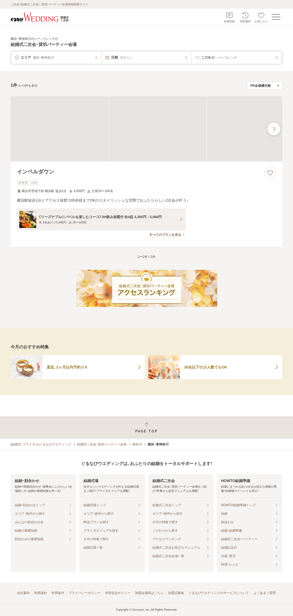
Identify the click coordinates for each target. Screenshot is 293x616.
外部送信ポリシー (117, 593)
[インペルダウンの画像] (146, 129)
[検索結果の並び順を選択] (264, 85)
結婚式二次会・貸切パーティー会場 (101, 444)
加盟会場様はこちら (149, 593)
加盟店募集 (176, 593)
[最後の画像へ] (274, 129)
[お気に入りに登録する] (270, 173)
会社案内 (23, 593)
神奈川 (137, 444)
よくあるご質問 (264, 593)
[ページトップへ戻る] (146, 427)
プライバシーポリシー (84, 593)
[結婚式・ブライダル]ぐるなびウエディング (41, 444)
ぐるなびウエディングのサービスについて (219, 593)
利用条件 (57, 593)
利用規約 (40, 593)
